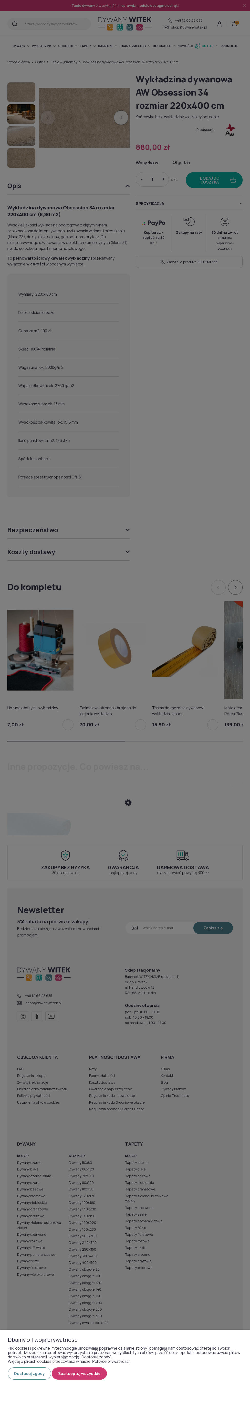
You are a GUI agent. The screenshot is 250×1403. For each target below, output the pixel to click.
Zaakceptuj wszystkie (79, 1373)
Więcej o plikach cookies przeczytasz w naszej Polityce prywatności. (69, 1361)
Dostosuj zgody (29, 1373)
